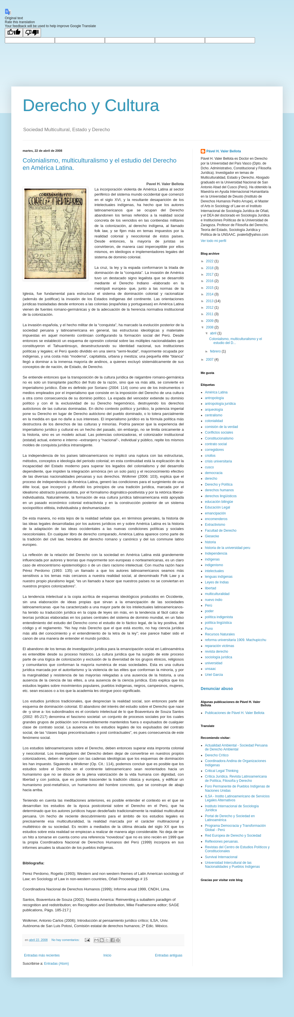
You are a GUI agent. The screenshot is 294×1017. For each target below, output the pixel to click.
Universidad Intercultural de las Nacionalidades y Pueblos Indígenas (232, 865)
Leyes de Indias (217, 582)
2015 (210, 288)
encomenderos (216, 519)
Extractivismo (215, 525)
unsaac (210, 669)
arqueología (214, 410)
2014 (210, 294)
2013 (210, 301)
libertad (210, 588)
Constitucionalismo (219, 438)
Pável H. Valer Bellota (223, 151)
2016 (210, 281)
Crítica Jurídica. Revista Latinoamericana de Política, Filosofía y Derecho (236, 778)
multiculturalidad (217, 594)
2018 (210, 268)
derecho (211, 479)
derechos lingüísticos (221, 496)
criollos (210, 456)
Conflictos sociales (219, 432)
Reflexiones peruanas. (222, 841)
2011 (210, 314)
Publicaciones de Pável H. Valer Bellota (234, 713)
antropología (214, 398)
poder (209, 611)
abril (213, 333)
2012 (210, 308)
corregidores (214, 450)
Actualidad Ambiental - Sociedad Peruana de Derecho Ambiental (236, 747)
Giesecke (212, 536)
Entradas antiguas (168, 955)
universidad (213, 663)
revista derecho (216, 652)
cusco (209, 467)
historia (210, 542)
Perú (208, 605)
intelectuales (214, 571)
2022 (210, 261)
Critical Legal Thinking (221, 771)
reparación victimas (219, 646)
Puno (209, 629)
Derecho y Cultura (91, 105)
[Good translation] (14, 32)
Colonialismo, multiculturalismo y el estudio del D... (235, 341)
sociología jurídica (218, 657)
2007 (210, 360)
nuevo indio (213, 600)
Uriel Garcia (214, 675)
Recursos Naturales (220, 634)
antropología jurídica (220, 404)
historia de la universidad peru (227, 548)
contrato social (216, 444)
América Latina (216, 392)
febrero (216, 351)
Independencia (216, 553)
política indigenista (219, 617)
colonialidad (214, 421)
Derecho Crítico (216, 755)
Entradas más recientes (42, 955)
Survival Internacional (221, 857)
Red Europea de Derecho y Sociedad (233, 836)
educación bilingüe (219, 502)
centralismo (213, 415)
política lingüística (218, 623)
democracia (213, 473)
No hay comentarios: (65, 940)
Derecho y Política (218, 484)
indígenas (212, 559)
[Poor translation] (32, 32)
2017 (210, 274)
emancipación (215, 513)
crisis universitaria (218, 461)
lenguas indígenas (218, 577)
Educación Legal (217, 507)
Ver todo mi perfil (213, 241)
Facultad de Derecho (220, 531)
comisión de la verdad (221, 427)
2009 (210, 321)
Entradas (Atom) (56, 964)
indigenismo (214, 565)
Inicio (107, 955)
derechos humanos (219, 490)
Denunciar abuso (217, 688)
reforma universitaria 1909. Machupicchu (235, 640)
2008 (210, 327)
